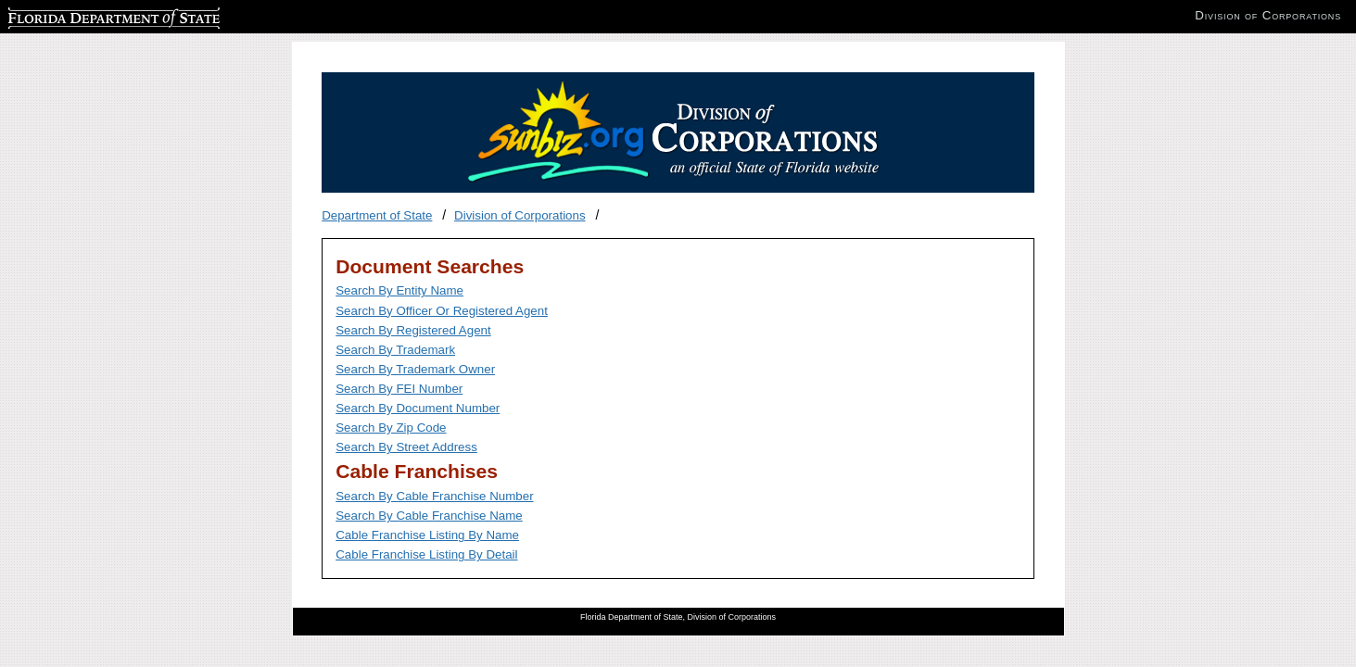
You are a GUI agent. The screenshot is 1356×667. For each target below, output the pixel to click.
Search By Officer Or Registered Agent (442, 311)
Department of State (377, 215)
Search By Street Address (406, 447)
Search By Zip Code (391, 427)
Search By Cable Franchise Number (434, 496)
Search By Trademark (395, 350)
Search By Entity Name (399, 290)
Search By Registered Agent (413, 330)
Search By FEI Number (399, 389)
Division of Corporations (520, 215)
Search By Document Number (418, 408)
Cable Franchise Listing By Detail (426, 554)
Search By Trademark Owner (415, 369)
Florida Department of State (83, 15)
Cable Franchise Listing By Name (427, 535)
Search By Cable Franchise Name (429, 515)
